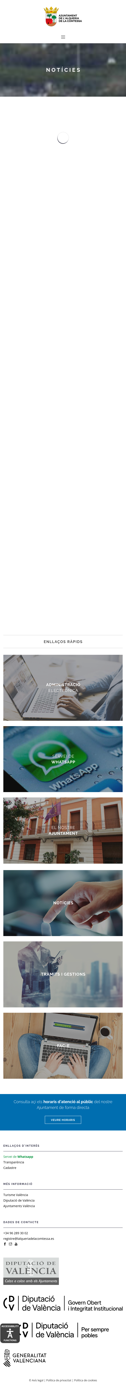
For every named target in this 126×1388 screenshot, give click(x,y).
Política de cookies (85, 1380)
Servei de (18, 1156)
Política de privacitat (58, 1380)
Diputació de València (19, 1200)
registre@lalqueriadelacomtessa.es (28, 1238)
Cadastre (9, 1168)
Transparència (13, 1162)
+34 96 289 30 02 (15, 1233)
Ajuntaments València (19, 1206)
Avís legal (37, 1380)
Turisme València (15, 1195)
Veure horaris (63, 1120)
